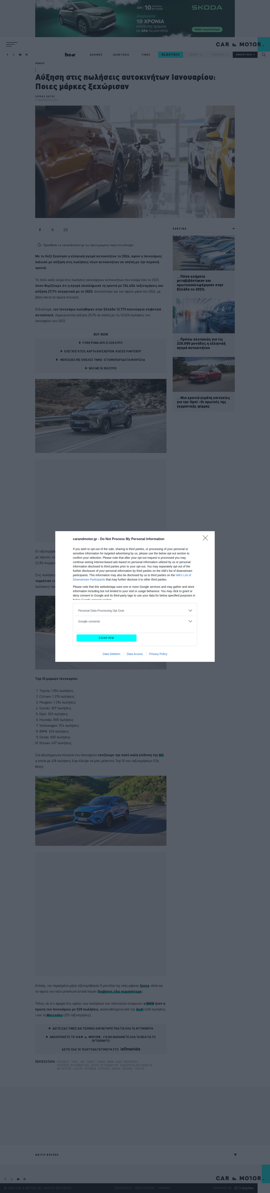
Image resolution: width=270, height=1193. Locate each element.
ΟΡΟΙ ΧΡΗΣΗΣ (145, 1188)
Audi (119, 1061)
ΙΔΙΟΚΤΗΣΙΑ (121, 54)
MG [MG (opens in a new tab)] (161, 755)
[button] (12, 44)
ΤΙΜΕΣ (146, 54)
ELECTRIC (171, 54)
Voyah (101, 1061)
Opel (75, 1061)
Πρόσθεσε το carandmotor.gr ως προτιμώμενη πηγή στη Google (85, 245)
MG (82, 1061)
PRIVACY (164, 1188)
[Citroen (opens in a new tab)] (145, 581)
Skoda (116, 1068)
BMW (110, 1061)
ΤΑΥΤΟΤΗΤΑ (123, 1188)
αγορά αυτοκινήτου (104, 1065)
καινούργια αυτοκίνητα (136, 1065)
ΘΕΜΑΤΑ (39, 63)
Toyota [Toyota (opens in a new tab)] (120, 575)
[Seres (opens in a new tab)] (144, 986)
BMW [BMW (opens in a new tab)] (150, 1003)
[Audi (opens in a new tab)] (139, 1009)
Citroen (104, 1068)
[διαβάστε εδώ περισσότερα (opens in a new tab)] (119, 991)
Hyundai (90, 1068)
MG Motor (64, 1068)
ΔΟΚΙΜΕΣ (96, 54)
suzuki (78, 1068)
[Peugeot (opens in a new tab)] (69, 586)
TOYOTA (139, 1068)
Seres (91, 1061)
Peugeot (63, 1061)
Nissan (127, 1068)
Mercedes (131, 1061)
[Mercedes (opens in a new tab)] (55, 1015)
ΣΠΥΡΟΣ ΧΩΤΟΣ (45, 96)
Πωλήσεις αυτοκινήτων (73, 1065)
